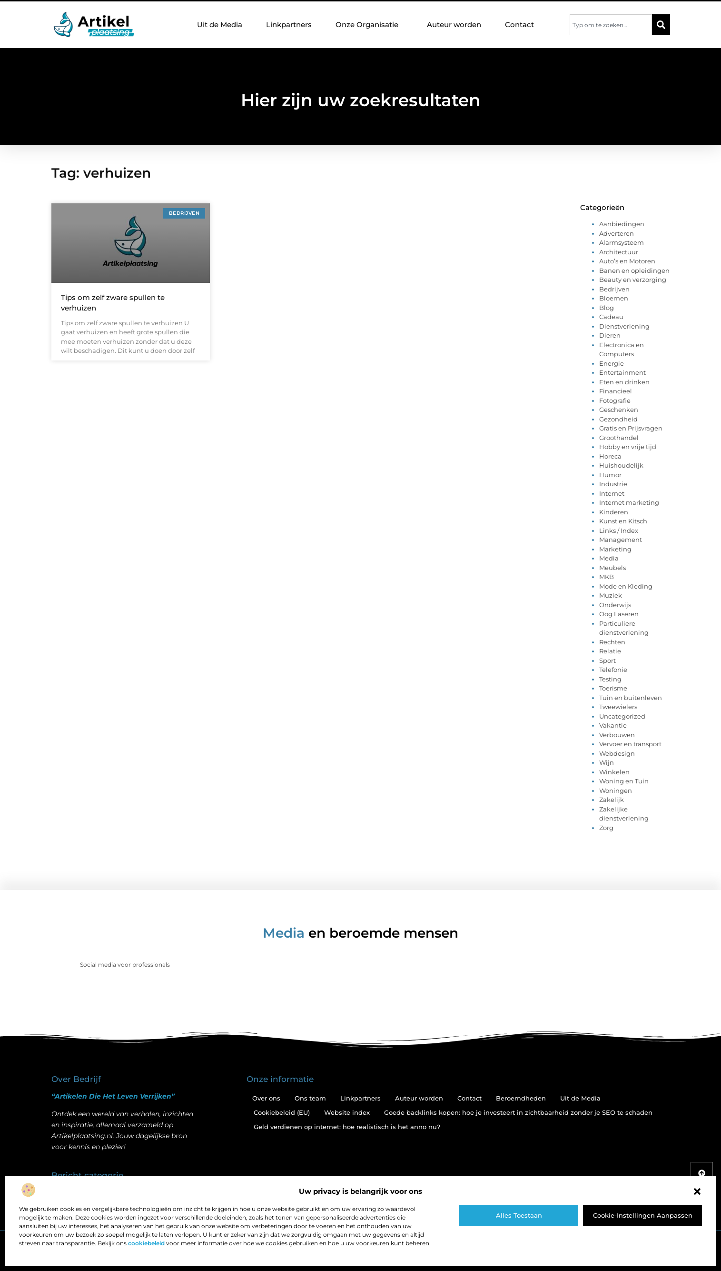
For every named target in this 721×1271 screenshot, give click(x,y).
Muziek (610, 595)
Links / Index (618, 530)
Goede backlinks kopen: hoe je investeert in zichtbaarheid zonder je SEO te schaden (518, 1112)
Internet (611, 493)
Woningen (615, 790)
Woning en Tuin (624, 781)
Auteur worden (454, 24)
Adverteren (616, 233)
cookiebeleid (146, 1243)
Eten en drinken (624, 382)
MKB (606, 576)
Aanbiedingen (621, 224)
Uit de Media (219, 24)
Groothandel (619, 437)
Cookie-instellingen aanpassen (642, 1215)
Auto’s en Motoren (627, 261)
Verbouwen (617, 735)
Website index (347, 1112)
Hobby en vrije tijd (627, 446)
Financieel (615, 391)
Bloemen (613, 298)
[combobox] (611, 24)
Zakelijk (611, 799)
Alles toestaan (519, 1215)
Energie (611, 363)
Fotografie (615, 400)
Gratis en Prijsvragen (630, 428)
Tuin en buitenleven (630, 697)
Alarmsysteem (621, 242)
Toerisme (613, 688)
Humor (610, 475)
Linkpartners (289, 24)
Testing (610, 679)
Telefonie (613, 669)
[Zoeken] (661, 24)
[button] (697, 1191)
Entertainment (622, 372)
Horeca (610, 456)
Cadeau (611, 316)
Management (620, 539)
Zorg (606, 827)
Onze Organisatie (369, 25)
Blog (606, 307)
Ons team (310, 1098)
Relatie (610, 651)
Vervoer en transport (630, 744)
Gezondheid (618, 419)
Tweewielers (618, 707)
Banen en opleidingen (634, 270)
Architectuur (618, 252)
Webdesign (617, 753)
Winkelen (614, 772)
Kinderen (613, 512)
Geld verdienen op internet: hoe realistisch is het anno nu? (347, 1127)
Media (609, 558)
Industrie (613, 484)
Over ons (266, 1098)
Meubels (612, 567)
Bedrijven (614, 289)
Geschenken (618, 409)
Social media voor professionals (125, 964)
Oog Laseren (619, 614)
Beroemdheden (521, 1098)
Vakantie (613, 725)
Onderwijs (615, 605)
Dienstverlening (624, 326)
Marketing (615, 549)
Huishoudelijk (621, 465)
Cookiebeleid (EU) (282, 1112)
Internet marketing (629, 502)
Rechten (612, 642)
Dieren (610, 335)
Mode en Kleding (625, 586)
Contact (519, 24)
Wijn (606, 762)
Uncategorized (622, 716)
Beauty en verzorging (632, 279)
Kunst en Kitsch (623, 521)
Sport (607, 660)
